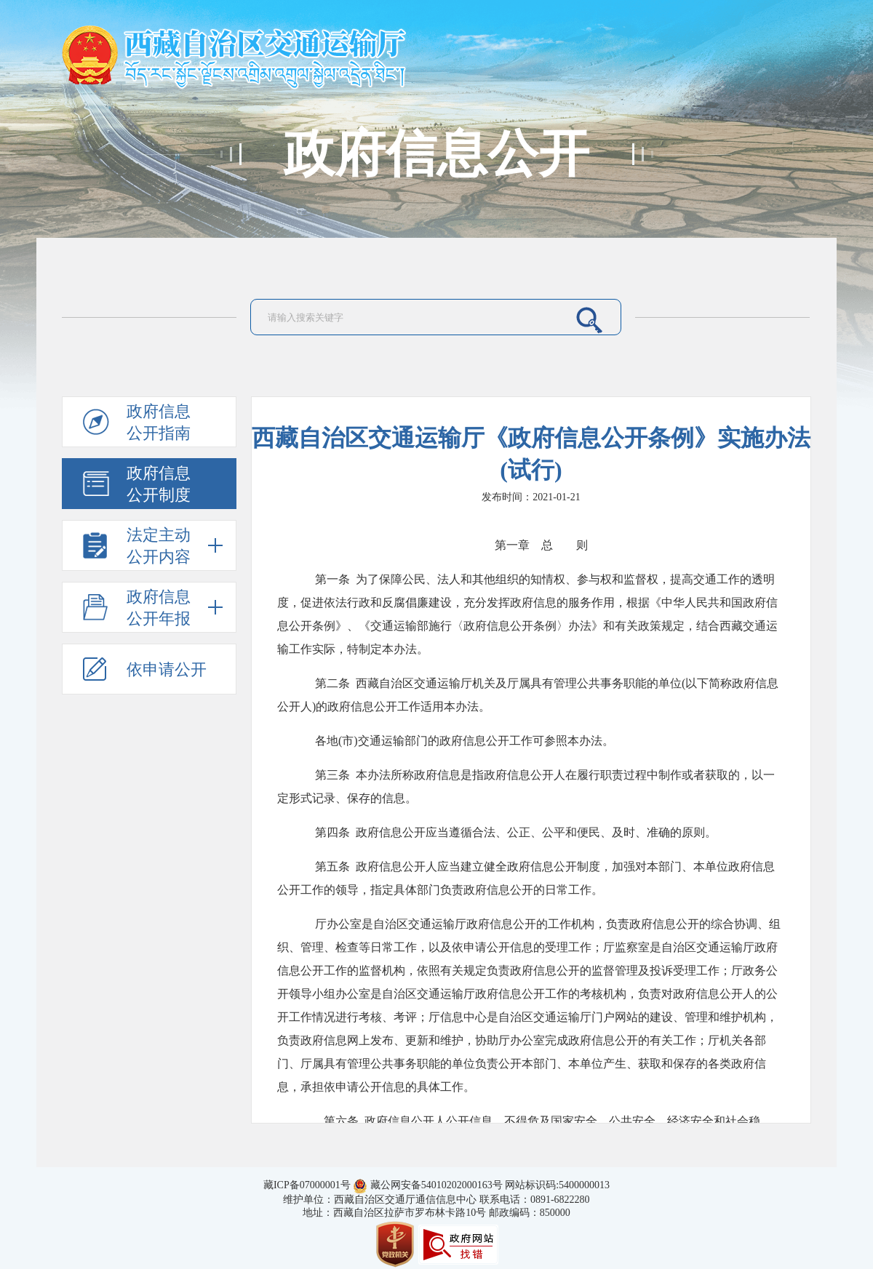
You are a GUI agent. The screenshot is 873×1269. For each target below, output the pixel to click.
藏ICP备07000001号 (307, 1185)
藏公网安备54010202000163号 (436, 1185)
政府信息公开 (436, 154)
